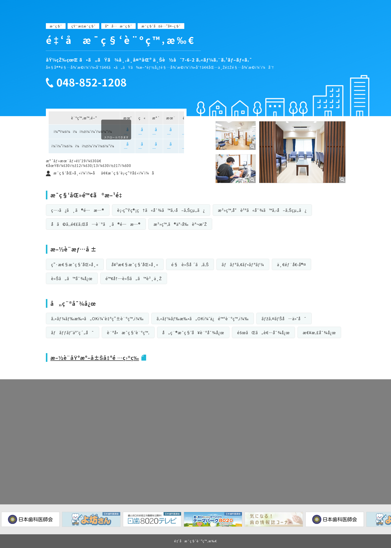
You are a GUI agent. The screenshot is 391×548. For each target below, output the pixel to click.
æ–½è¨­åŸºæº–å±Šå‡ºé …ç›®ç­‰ (97, 357)
